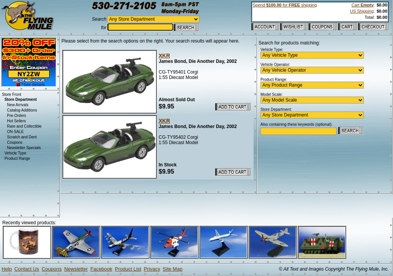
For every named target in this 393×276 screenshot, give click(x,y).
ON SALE (15, 132)
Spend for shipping (285, 5)
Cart (362, 5)
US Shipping (361, 11)
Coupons (14, 142)
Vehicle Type (16, 153)
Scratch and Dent (21, 137)
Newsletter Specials (24, 148)
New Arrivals (17, 105)
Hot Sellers (16, 121)
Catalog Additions (22, 110)
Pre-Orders (16, 115)
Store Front (11, 94)
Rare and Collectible (24, 126)
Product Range (17, 158)
